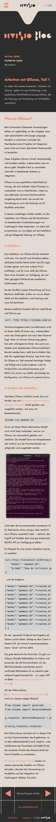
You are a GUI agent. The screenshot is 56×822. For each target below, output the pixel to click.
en (50, 5)
